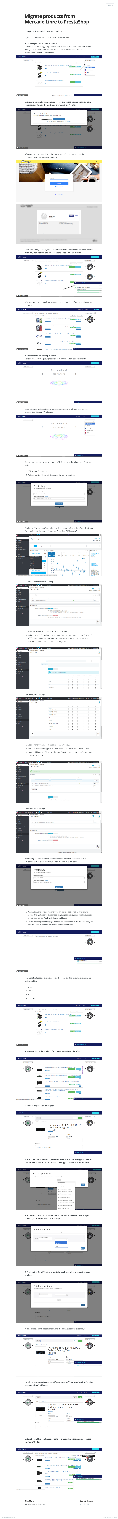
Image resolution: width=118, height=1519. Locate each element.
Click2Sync (29, 1501)
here (60, 31)
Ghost (115, 1517)
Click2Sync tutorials (6, 1517)
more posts (31, 1504)
